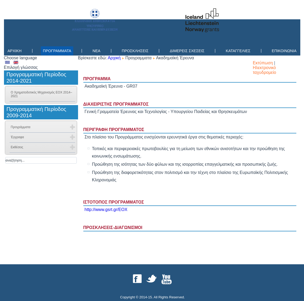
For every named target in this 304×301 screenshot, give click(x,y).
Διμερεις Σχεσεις (187, 51)
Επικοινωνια (284, 51)
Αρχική (114, 58)
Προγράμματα (20, 127)
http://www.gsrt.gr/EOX (106, 209)
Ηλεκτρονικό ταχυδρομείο (264, 70)
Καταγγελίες (238, 51)
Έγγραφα (17, 137)
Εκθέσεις (17, 147)
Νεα (97, 51)
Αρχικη (15, 51)
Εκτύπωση (263, 63)
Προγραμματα (57, 51)
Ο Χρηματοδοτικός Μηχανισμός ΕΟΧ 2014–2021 (41, 94)
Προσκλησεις (135, 51)
